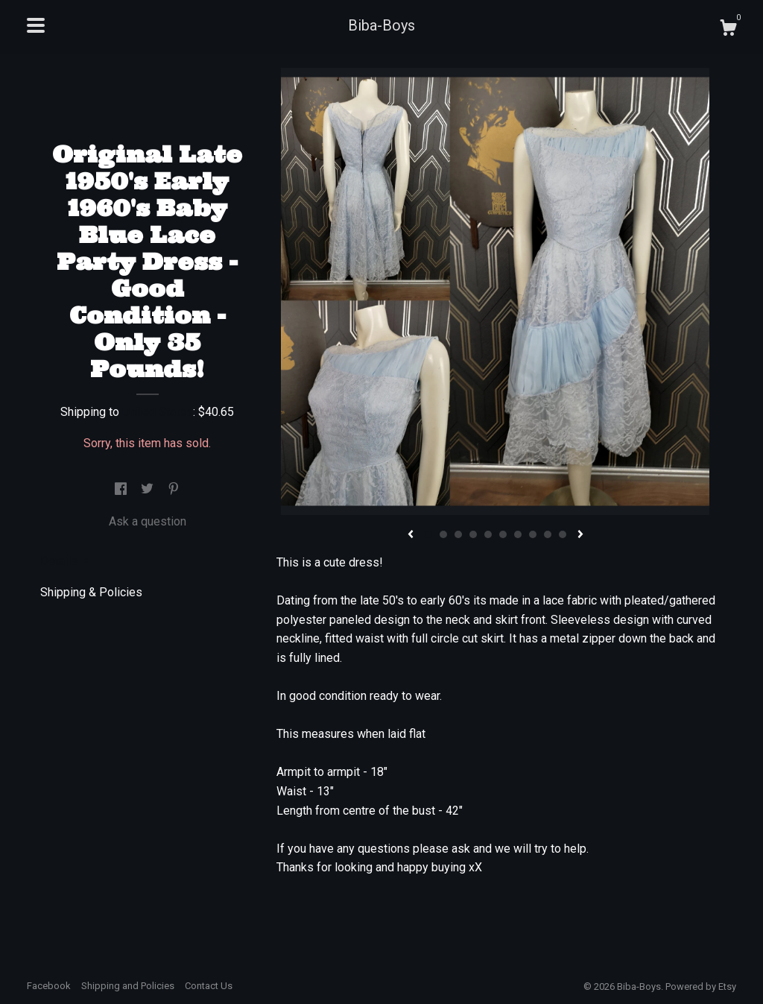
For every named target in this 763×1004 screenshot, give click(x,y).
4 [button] (473, 534)
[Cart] (728, 30)
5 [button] (488, 534)
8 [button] (532, 534)
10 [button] (562, 534)
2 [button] (443, 534)
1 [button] (428, 534)
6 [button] (503, 534)
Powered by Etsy (700, 986)
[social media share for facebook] (122, 489)
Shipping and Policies (127, 985)
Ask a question (147, 521)
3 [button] (458, 534)
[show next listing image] (580, 535)
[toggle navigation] (36, 25)
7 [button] (518, 534)
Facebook (49, 985)
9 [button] (547, 534)
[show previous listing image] (410, 535)
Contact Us (208, 985)
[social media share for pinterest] (174, 489)
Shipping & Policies (91, 592)
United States (157, 412)
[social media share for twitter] (148, 489)
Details (65, 561)
